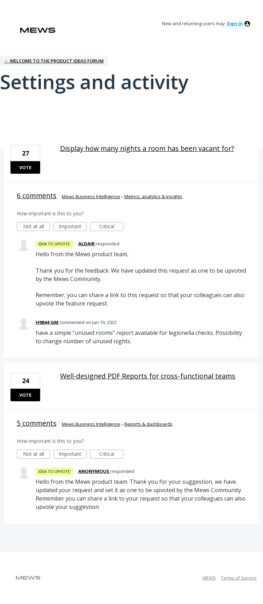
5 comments (37, 423)
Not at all (36, 227)
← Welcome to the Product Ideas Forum (54, 61)
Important (73, 227)
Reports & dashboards (148, 424)
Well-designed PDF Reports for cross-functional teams (147, 376)
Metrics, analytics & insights (153, 196)
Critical (111, 227)
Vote (25, 167)
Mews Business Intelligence (91, 196)
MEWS (209, 578)
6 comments (37, 195)
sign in (235, 23)
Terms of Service (239, 578)
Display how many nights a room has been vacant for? (147, 148)
